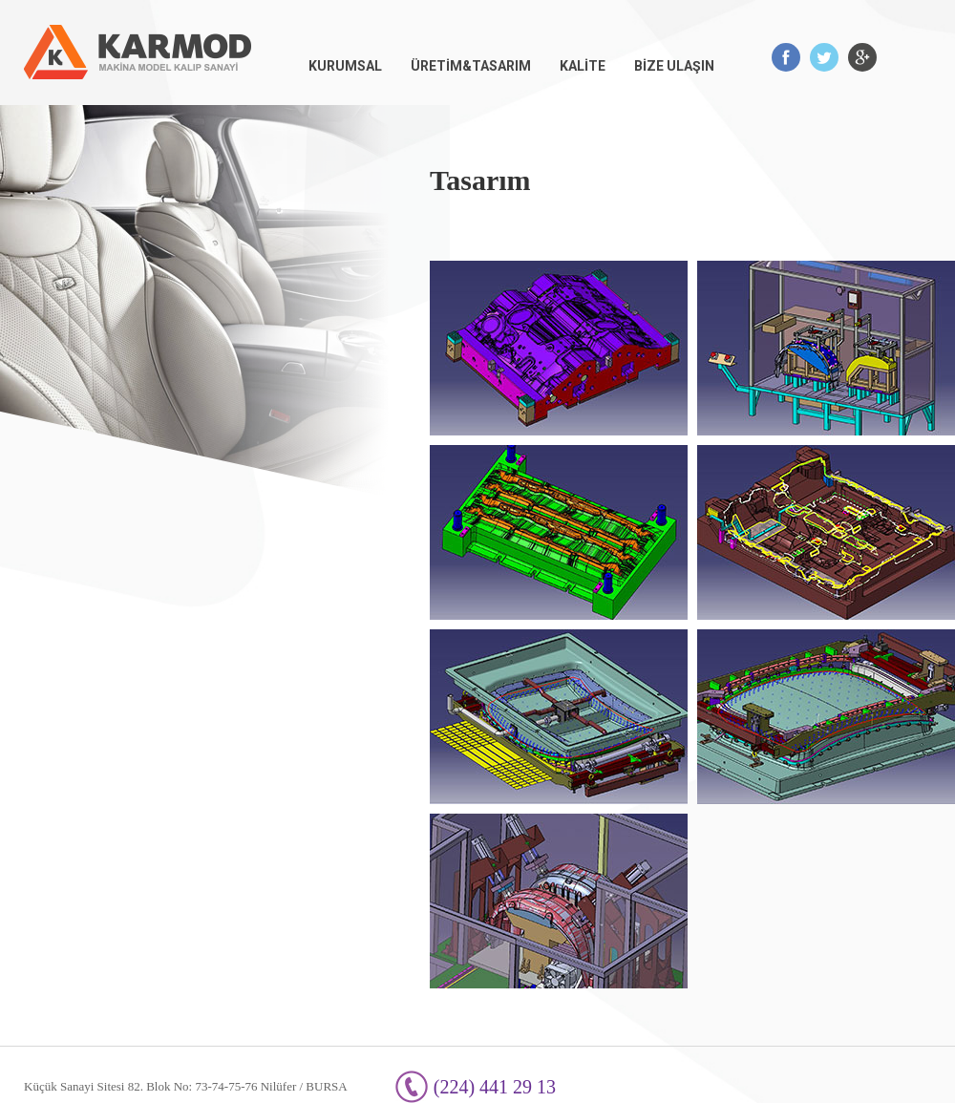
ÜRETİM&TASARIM (471, 66)
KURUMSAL (345, 66)
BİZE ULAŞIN (674, 66)
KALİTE (582, 66)
